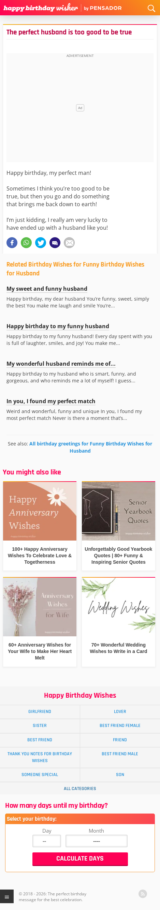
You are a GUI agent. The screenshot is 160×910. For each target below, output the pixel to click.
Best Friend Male (120, 754)
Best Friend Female (120, 726)
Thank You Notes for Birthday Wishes (40, 757)
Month (96, 830)
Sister (40, 726)
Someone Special (39, 775)
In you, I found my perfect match (51, 401)
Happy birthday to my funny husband (57, 326)
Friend (120, 740)
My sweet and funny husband (46, 288)
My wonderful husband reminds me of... (61, 363)
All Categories (80, 789)
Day (47, 830)
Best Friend (39, 740)
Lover (120, 712)
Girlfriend (39, 712)
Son (120, 775)
